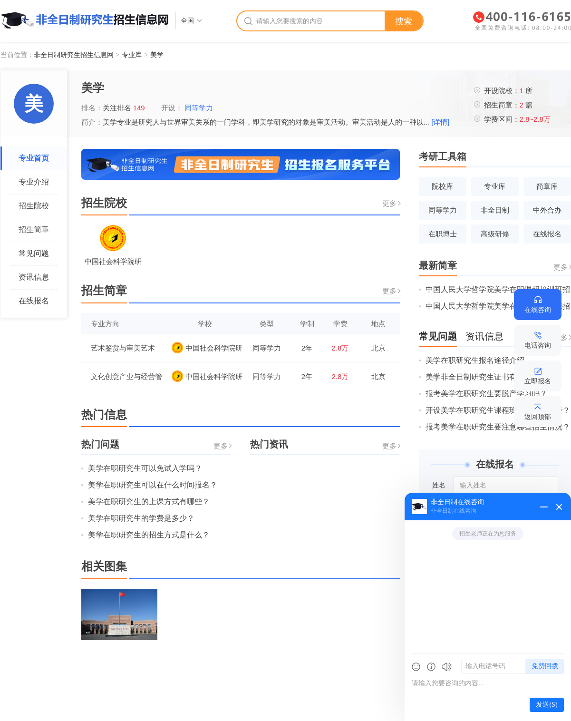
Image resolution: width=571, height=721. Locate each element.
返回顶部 (537, 416)
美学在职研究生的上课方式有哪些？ (149, 501)
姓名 (438, 485)
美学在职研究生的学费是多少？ (141, 518)
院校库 (442, 186)
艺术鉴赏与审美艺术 (123, 348)
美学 (157, 54)
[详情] (440, 122)
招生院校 (34, 206)
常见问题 (34, 253)
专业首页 (34, 158)
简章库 (547, 186)
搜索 (403, 21)
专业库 (132, 54)
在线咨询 (537, 309)
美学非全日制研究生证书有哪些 (479, 377)
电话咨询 (537, 345)
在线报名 (34, 301)
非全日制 (495, 210)
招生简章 (34, 229)
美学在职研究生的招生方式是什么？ (149, 535)
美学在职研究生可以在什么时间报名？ (152, 485)
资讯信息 (34, 277)
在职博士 (442, 234)
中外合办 (547, 210)
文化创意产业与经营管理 (126, 377)
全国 (187, 20)
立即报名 (537, 381)
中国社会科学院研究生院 (207, 347)
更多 (389, 203)
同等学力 (200, 108)
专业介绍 (34, 182)
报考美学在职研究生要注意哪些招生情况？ (498, 427)
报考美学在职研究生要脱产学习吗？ (486, 394)
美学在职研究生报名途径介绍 (475, 360)
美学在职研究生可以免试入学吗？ (145, 468)
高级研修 (495, 234)
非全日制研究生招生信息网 (74, 54)
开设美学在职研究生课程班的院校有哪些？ (498, 410)
